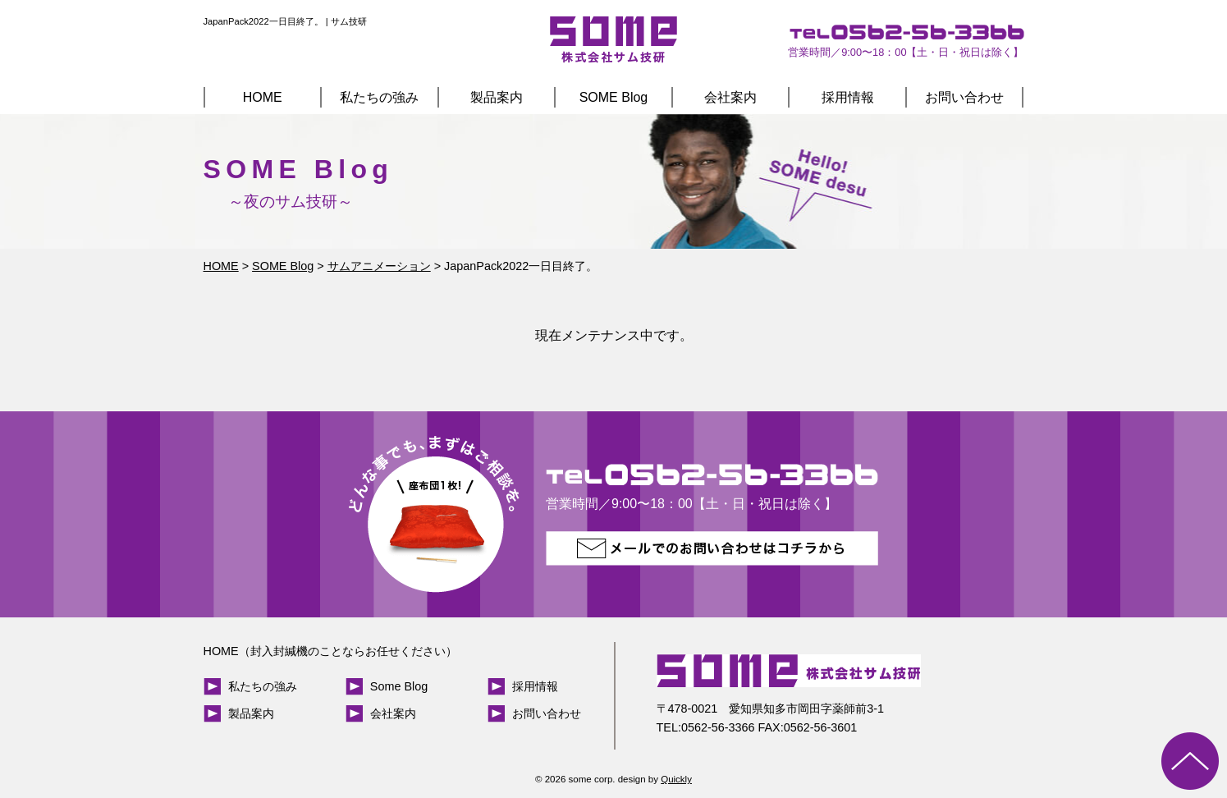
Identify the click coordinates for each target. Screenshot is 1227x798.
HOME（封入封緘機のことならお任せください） (330, 651)
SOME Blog (613, 97)
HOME (262, 97)
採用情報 (848, 97)
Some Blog (399, 686)
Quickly (676, 779)
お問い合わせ (964, 97)
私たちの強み (379, 97)
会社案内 (730, 97)
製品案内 (496, 97)
